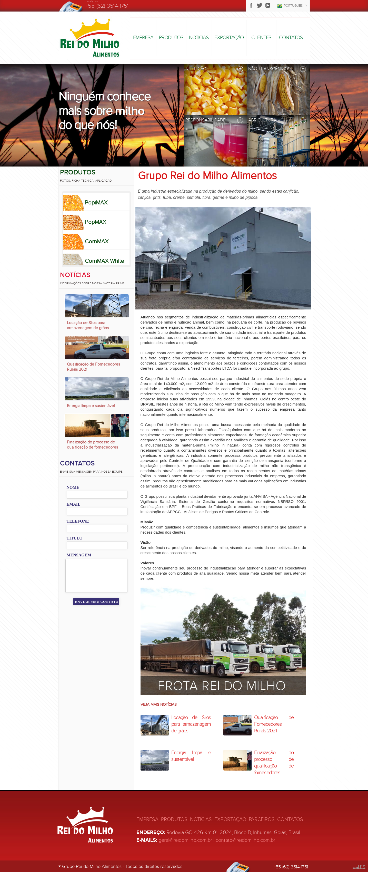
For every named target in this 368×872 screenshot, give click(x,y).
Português (293, 6)
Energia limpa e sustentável (91, 405)
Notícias (75, 275)
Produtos (171, 38)
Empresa (143, 38)
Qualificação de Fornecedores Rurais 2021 (93, 367)
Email (74, 504)
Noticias (199, 38)
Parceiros (262, 819)
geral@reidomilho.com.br (185, 840)
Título (75, 538)
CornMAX (96, 241)
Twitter (259, 5)
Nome (73, 487)
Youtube (268, 5)
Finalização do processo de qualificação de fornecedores (92, 445)
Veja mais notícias (159, 704)
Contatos (291, 38)
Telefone (78, 521)
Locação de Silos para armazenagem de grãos (88, 325)
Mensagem (79, 555)
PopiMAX (96, 202)
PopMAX (95, 222)
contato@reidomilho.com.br (245, 840)
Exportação (229, 38)
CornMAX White (104, 261)
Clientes (261, 38)
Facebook (251, 5)
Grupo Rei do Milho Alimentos (207, 175)
